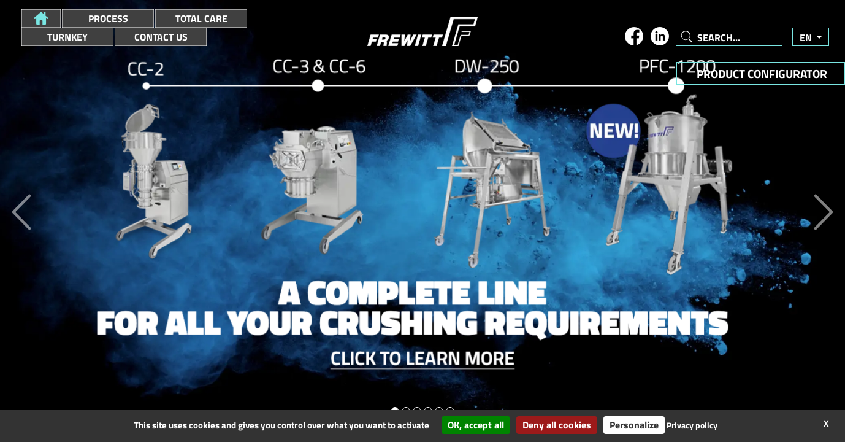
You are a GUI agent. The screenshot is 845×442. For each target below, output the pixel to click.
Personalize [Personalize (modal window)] (634, 424)
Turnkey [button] (67, 36)
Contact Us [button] (161, 36)
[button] (41, 18)
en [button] (807, 37)
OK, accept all (476, 424)
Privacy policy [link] (692, 425)
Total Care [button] (201, 18)
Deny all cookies (556, 424)
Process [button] (108, 18)
